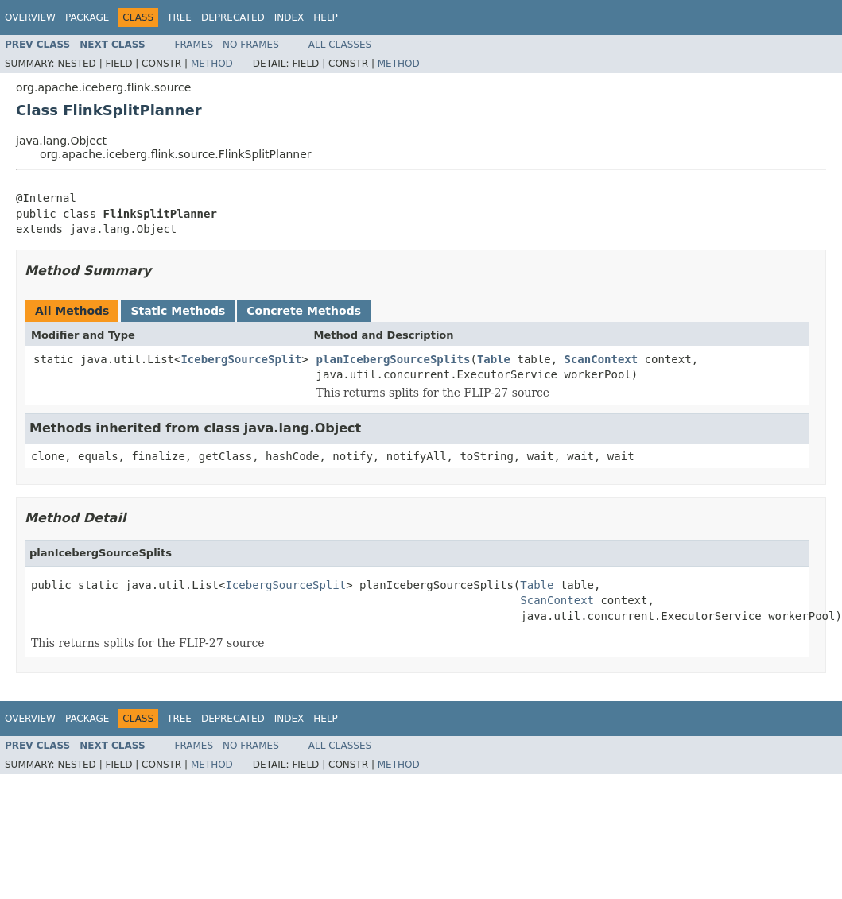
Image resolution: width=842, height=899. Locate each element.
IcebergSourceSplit (240, 359)
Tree (179, 17)
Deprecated (233, 17)
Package (87, 17)
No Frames (251, 44)
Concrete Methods (303, 310)
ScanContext (601, 359)
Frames (194, 44)
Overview (30, 17)
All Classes (339, 44)
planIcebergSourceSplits (393, 359)
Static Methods (177, 310)
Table (493, 359)
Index (289, 17)
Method (212, 63)
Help (325, 17)
